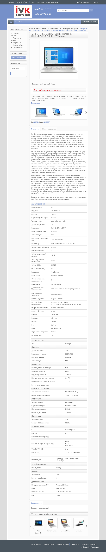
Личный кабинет (22, 2)
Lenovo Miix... (52, 531)
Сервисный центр (19, 45)
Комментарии (36, 503)
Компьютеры (42, 28)
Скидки (94, 22)
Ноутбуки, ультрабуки (71, 28)
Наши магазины (18, 48)
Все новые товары (18, 57)
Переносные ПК (55, 28)
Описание (35, 129)
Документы (17, 43)
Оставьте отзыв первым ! (40, 508)
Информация (17, 29)
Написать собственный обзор (43, 84)
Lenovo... (79, 531)
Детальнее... (35, 103)
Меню (18, 22)
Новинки (86, 22)
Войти (96, 2)
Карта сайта (75, 544)
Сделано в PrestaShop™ (89, 544)
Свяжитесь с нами (62, 544)
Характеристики (49, 129)
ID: (32, 122)
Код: (41, 122)
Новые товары (17, 53)
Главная (32, 28)
